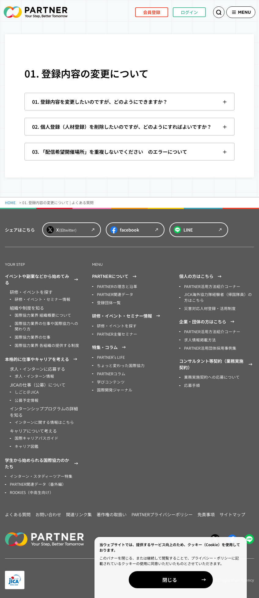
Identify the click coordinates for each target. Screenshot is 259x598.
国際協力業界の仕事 (31, 336)
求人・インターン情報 (33, 374)
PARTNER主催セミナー (116, 333)
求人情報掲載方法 (198, 338)
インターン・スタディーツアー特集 (39, 473)
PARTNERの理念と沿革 (116, 286)
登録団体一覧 (108, 302)
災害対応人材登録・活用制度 (208, 307)
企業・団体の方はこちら (207, 320)
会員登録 (143, 12)
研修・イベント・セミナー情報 (40, 299)
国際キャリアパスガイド (35, 435)
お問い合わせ (48, 511)
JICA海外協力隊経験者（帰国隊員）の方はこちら (219, 297)
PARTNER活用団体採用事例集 (208, 346)
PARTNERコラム (110, 372)
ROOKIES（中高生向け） (30, 489)
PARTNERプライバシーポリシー (162, 511)
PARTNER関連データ (114, 294)
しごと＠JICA (26, 390)
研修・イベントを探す (115, 325)
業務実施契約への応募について (209, 375)
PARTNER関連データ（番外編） (36, 481)
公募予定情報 (26, 398)
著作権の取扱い (112, 511)
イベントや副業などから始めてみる (42, 279)
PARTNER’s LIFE (110, 356)
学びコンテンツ (110, 380)
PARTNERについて (115, 276)
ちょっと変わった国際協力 (119, 364)
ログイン (180, 12)
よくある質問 (18, 511)
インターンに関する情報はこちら (42, 420)
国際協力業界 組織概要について (41, 314)
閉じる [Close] (188, 579)
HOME (10, 202)
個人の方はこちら (201, 276)
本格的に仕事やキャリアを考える (42, 358)
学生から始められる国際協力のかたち (42, 460)
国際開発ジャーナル (113, 388)
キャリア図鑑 (26, 443)
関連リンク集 (79, 511)
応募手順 (191, 383)
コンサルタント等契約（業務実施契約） (216, 362)
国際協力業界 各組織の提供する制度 (44, 344)
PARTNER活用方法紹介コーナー (210, 286)
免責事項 (206, 511)
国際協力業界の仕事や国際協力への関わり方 (46, 325)
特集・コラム (110, 346)
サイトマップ (232, 511)
